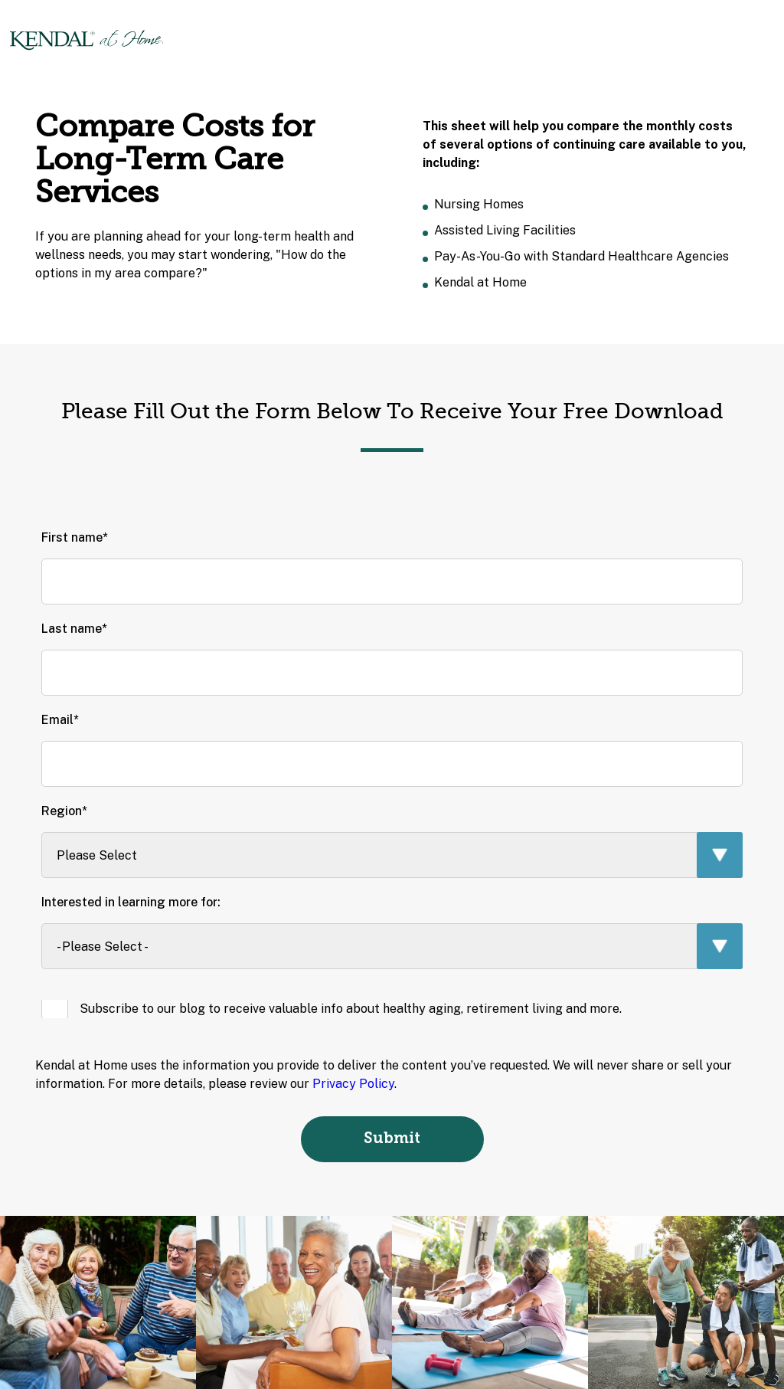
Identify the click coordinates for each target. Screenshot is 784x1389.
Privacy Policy (353, 1083)
